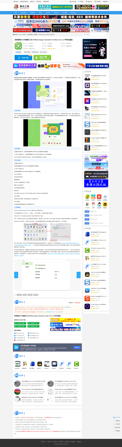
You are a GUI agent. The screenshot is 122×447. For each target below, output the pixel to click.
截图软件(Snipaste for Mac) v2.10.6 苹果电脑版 (99, 256)
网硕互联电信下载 (34, 333)
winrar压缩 (101, 223)
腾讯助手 (92, 211)
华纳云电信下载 (20, 333)
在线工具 (32, 1)
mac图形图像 (30, 34)
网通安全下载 (34, 323)
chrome (87, 205)
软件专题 (73, 12)
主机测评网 (46, 1)
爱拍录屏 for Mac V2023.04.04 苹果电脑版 (33, 397)
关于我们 (43, 441)
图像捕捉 (36, 34)
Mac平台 (68, 46)
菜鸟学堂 (39, 1)
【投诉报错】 (77, 302)
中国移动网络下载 (34, 338)
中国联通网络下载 (20, 340)
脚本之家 (16, 1)
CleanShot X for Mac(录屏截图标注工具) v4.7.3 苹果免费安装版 (99, 288)
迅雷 (21, 419)
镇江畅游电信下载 (34, 335)
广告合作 (49, 441)
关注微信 (98, 1)
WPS (93, 205)
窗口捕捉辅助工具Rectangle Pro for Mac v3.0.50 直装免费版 (99, 232)
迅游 (95, 211)
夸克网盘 (92, 223)
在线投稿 (79, 441)
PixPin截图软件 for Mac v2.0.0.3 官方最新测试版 (99, 240)
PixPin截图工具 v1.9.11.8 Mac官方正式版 (99, 264)
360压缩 (96, 223)
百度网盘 (105, 197)
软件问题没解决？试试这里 (28, 345)
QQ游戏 (99, 205)
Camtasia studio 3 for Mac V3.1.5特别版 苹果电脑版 (17, 365)
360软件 (93, 197)
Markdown (96, 215)
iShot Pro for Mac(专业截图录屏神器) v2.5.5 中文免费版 (99, 272)
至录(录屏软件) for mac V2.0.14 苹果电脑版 (66, 397)
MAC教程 (64, 12)
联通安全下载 (34, 326)
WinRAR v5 (32, 419)
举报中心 (90, 1)
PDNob (24, 294)
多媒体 (40, 12)
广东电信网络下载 (20, 338)
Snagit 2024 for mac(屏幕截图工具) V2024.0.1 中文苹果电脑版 (66, 389)
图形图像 (32, 12)
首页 (16, 12)
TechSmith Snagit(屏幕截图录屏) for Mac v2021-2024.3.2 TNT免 (99, 280)
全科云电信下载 (20, 335)
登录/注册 (73, 1)
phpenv (100, 215)
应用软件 (48, 12)
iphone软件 (23, 12)
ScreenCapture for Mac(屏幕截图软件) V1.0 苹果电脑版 (47, 365)
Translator (19, 294)
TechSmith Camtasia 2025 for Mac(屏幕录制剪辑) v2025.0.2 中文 (99, 248)
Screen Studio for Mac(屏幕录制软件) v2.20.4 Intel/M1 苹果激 (99, 304)
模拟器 (105, 205)
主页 (20, 34)
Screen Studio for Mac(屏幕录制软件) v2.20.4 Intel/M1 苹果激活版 (33, 389)
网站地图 (67, 441)
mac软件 (24, 34)
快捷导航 (106, 1)
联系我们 (55, 441)
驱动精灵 (99, 197)
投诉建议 (73, 441)
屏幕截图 (36, 294)
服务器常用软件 (24, 1)
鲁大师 (91, 219)
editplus (91, 215)
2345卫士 (96, 219)
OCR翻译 (30, 294)
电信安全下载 (20, 323)
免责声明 (61, 441)
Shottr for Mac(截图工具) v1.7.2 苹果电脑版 (99, 296)
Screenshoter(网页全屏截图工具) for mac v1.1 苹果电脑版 (54, 365)
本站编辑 (66, 307)
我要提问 (77, 347)
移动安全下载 (20, 326)
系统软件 (56, 12)
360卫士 (87, 197)
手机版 (81, 1)
